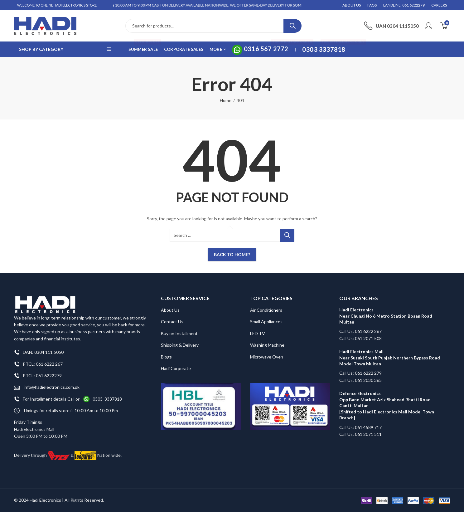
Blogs (166, 356)
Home (225, 100)
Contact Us (172, 321)
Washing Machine (267, 345)
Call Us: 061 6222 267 (360, 331)
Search (292, 26)
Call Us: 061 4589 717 (360, 427)
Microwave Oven (266, 356)
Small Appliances (266, 321)
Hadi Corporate (176, 368)
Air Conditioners (266, 310)
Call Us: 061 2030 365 (360, 380)
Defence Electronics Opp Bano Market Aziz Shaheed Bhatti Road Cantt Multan (385, 399)
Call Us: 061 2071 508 (360, 338)
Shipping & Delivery (180, 345)
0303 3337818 (107, 399)
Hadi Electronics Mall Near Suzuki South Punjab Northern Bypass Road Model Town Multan (389, 357)
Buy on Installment (179, 333)
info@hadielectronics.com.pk (47, 387)
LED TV (257, 333)
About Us (170, 310)
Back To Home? (232, 254)
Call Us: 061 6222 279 (360, 373)
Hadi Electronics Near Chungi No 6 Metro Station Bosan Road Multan (385, 315)
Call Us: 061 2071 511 (360, 434)
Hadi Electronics (45, 500)
